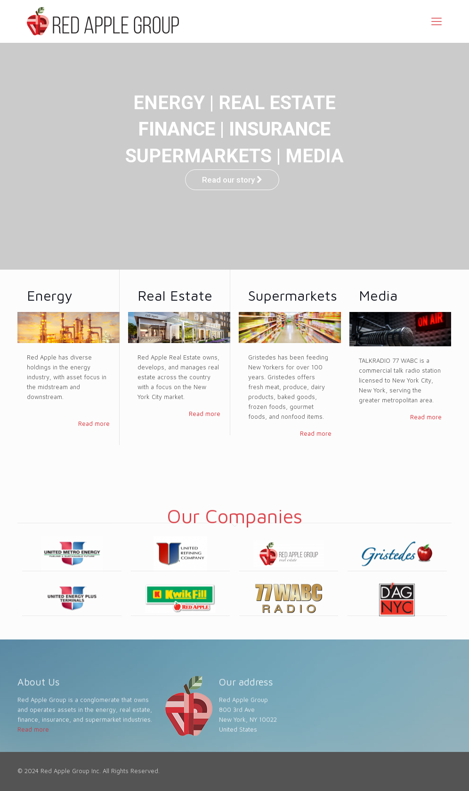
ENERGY (169, 103)
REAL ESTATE (277, 103)
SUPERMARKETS (200, 156)
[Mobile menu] (437, 21)
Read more (94, 423)
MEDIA (316, 156)
